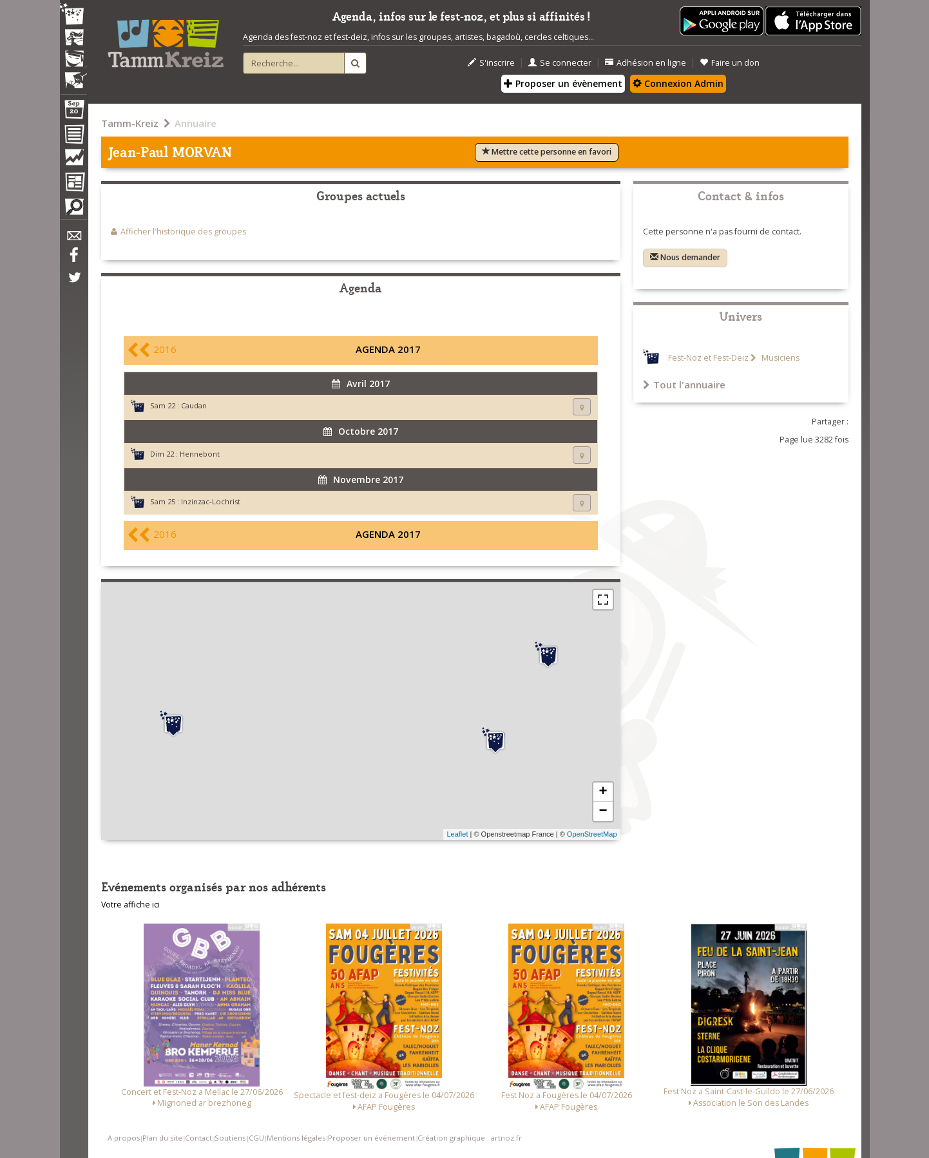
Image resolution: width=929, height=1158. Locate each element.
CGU (256, 1138)
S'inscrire (491, 62)
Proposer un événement (371, 1138)
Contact (198, 1138)
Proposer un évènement (563, 83)
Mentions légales (296, 1138)
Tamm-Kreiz (129, 123)
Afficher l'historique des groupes (183, 231)
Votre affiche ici (130, 904)
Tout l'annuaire (684, 384)
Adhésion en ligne (645, 62)
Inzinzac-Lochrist (210, 501)
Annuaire (195, 123)
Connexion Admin (678, 83)
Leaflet (457, 834)
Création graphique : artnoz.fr (469, 1138)
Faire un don (730, 62)
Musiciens (780, 357)
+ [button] (603, 792)
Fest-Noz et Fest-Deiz (708, 357)
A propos (124, 1138)
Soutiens (230, 1138)
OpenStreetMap (592, 834)
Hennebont (200, 454)
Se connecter (559, 62)
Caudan (194, 405)
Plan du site (162, 1138)
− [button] (603, 811)
